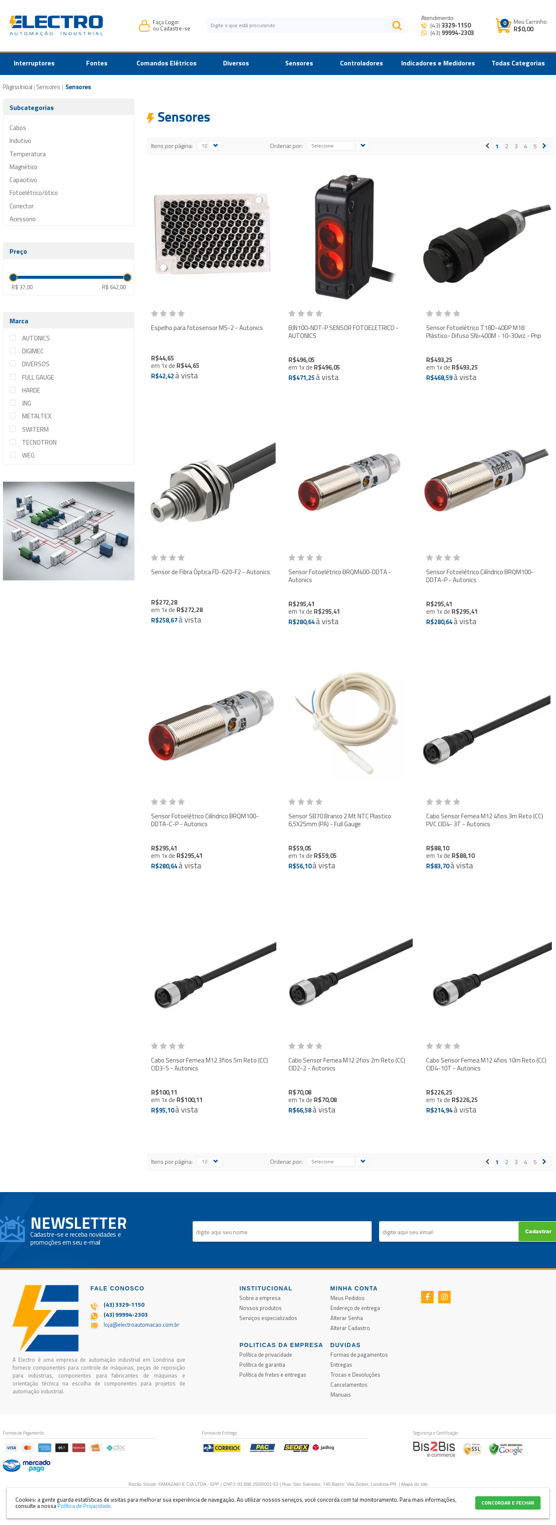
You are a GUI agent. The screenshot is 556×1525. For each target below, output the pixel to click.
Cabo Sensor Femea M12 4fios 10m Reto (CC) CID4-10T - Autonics (486, 1064)
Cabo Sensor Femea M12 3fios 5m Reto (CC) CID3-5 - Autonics (209, 1064)
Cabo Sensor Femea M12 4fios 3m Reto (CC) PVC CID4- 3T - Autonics (484, 820)
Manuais (340, 1394)
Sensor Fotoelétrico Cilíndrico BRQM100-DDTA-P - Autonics (480, 576)
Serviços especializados (268, 1318)
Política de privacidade (265, 1354)
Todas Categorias (518, 63)
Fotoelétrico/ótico (34, 193)
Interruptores (34, 63)
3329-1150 (456, 25)
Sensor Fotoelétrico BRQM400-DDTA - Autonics (339, 576)
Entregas (341, 1364)
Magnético (23, 167)
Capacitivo (23, 180)
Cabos (18, 127)
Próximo (544, 146)
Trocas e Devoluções (355, 1374)
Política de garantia (262, 1364)
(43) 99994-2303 (126, 1314)
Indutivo (20, 140)
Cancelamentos (348, 1384)
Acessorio (23, 219)
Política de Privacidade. (84, 1506)
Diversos (236, 63)
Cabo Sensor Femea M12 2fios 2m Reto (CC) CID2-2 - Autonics (346, 1064)
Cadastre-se (175, 28)
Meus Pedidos (347, 1298)
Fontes (96, 63)
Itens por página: (172, 145)
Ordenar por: (286, 145)
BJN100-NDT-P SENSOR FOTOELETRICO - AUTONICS (343, 332)
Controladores (361, 63)
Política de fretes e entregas (272, 1374)
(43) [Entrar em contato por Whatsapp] (451, 32)
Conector (22, 206)
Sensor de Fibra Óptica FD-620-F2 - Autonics (210, 572)
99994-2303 (458, 33)
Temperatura (28, 154)
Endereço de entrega (355, 1308)
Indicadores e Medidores (438, 63)
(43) (450, 25)
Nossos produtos (260, 1308)
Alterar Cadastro (350, 1328)
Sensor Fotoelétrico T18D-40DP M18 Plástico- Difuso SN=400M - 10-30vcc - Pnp (483, 332)
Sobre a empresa (259, 1298)
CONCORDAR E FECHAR (508, 1503)
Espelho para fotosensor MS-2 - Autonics (207, 327)
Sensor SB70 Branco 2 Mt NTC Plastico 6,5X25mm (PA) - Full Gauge (339, 820)
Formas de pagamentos (359, 1354)
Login (172, 22)
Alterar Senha (346, 1318)
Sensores (299, 63)
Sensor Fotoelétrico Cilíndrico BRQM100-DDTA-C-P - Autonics (205, 820)
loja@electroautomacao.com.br (141, 1324)
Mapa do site (414, 1484)
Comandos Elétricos (166, 63)
